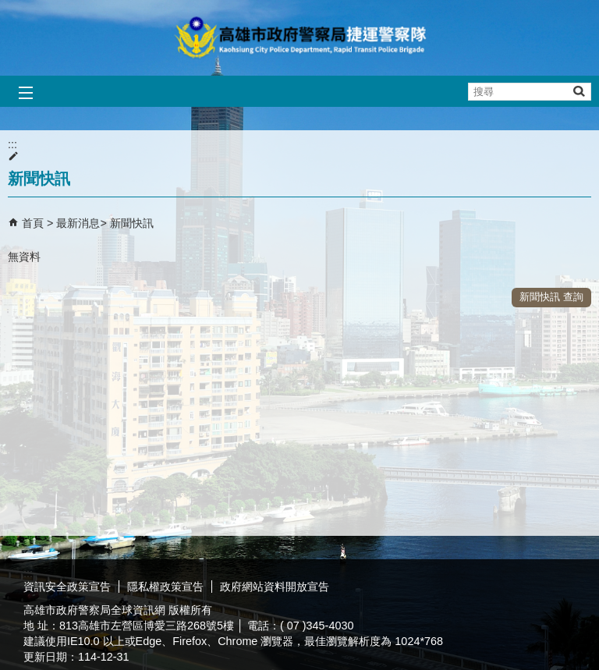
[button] (578, 90)
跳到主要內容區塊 (8, 8)
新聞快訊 (132, 223)
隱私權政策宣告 (165, 586)
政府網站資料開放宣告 (274, 586)
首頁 (33, 223)
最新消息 (78, 223)
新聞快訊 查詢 (551, 297)
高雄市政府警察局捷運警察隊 (299, 38)
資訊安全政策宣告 (67, 586)
